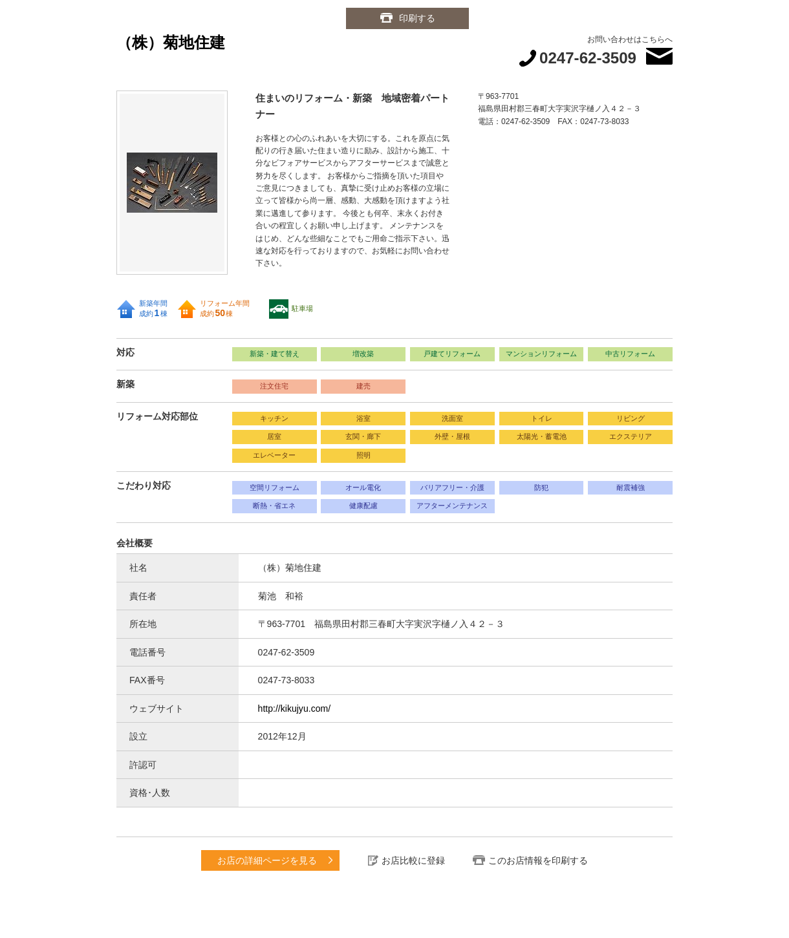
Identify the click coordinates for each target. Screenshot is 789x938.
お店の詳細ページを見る (267, 860)
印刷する (417, 18)
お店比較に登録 (413, 860)
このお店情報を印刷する (538, 860)
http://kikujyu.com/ (294, 708)
